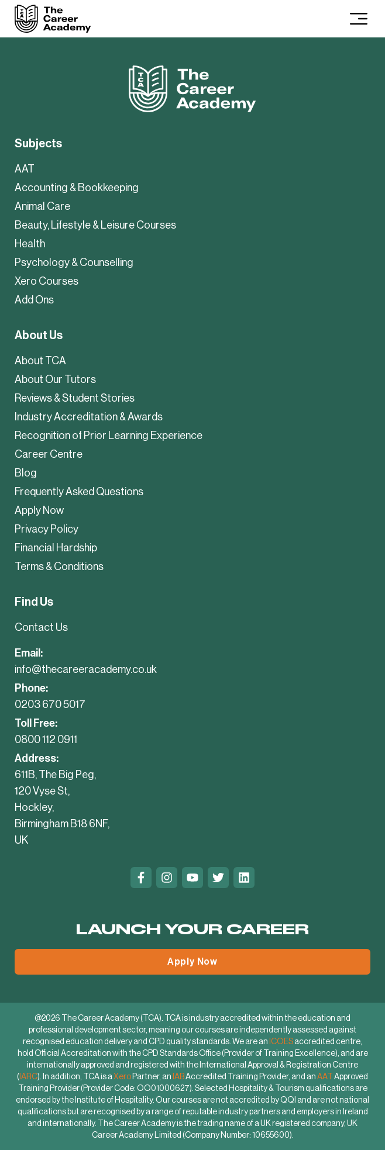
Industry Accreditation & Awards (89, 417)
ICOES (281, 1041)
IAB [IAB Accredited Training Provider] (178, 1076)
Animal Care (42, 206)
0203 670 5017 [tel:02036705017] (50, 704)
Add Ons (34, 300)
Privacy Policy (46, 529)
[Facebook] (141, 877)
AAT (25, 169)
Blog (26, 473)
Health (30, 244)
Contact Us (41, 627)
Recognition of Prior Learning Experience (108, 435)
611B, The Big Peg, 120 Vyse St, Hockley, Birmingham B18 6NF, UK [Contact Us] (62, 807)
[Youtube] (192, 877)
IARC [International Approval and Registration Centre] (28, 1076)
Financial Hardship (56, 548)
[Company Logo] (53, 19)
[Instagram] (166, 877)
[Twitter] (218, 877)
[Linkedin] (244, 877)
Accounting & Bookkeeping (77, 188)
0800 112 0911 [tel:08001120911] (46, 739)
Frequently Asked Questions (79, 492)
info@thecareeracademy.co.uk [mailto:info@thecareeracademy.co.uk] (86, 669)
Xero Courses (46, 281)
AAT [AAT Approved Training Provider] (325, 1076)
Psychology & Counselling (74, 262)
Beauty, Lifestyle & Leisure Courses (95, 225)
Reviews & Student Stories (75, 398)
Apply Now (39, 510)
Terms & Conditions (59, 566)
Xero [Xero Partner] (122, 1076)
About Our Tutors (55, 379)
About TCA (40, 361)
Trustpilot (34, 904)
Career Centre (48, 454)
